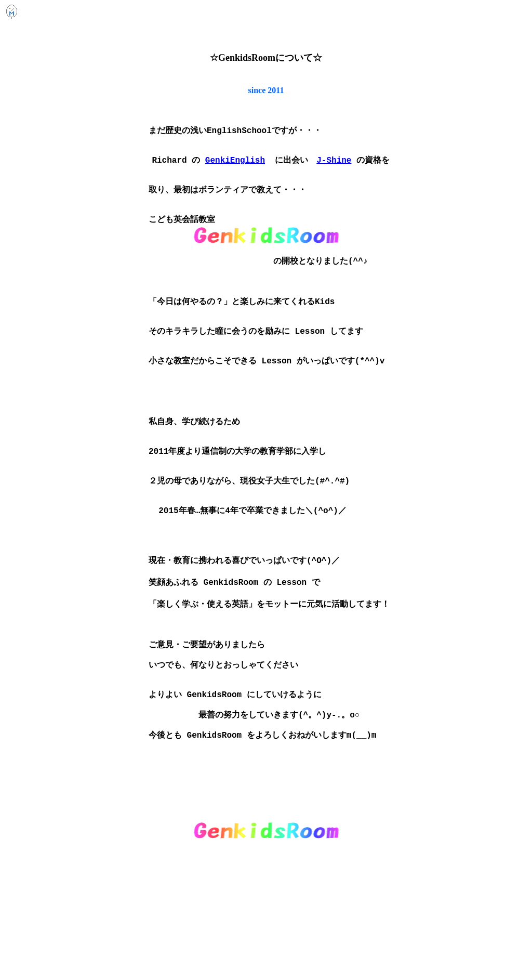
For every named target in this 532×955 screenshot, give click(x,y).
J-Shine (333, 166)
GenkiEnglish (235, 166)
